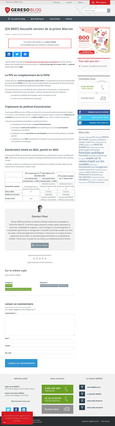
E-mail (8, 346)
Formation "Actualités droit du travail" (94, 66)
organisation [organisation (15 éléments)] (82, 172)
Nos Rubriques (37, 19)
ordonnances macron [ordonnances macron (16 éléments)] (101, 170)
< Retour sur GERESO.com (14, 2)
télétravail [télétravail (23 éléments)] (95, 182)
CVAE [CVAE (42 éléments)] (81, 144)
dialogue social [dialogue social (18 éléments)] (88, 145)
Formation (56, 2)
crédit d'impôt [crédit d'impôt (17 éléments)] (99, 142)
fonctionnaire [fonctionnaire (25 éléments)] (95, 150)
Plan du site (105, 421)
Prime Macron (63, 285)
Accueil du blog (18, 19)
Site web (8, 353)
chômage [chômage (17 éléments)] (98, 137)
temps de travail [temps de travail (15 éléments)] (83, 182)
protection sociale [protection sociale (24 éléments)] (96, 172)
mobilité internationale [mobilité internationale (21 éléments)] (86, 170)
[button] (4, 422)
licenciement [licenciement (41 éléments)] (85, 167)
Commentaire (10, 313)
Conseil (69, 2)
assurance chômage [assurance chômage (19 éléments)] (85, 137)
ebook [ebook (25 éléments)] (81, 150)
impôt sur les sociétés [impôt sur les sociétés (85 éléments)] (91, 162)
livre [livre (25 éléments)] (92, 167)
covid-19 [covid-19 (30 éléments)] (88, 142)
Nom (7, 338)
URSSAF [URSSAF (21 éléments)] (101, 182)
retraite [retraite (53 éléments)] (83, 179)
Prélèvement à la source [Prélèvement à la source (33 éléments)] (89, 174)
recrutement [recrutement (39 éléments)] (85, 177)
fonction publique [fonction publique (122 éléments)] (91, 152)
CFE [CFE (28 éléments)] (93, 137)
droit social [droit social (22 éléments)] (90, 147)
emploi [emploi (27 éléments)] (86, 150)
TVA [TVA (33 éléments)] (89, 182)
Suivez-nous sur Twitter (94, 117)
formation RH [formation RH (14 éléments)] (82, 158)
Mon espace (101, 2)
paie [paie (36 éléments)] (88, 172)
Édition (80, 2)
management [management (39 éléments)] (101, 167)
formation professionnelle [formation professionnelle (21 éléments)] (98, 156)
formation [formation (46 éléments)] (84, 155)
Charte (69, 19)
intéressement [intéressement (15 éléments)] (93, 165)
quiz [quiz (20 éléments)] (101, 175)
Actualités (9, 285)
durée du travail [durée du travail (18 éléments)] (99, 147)
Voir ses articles (40, 245)
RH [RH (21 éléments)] (88, 180)
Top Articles (55, 19)
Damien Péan (27, 34)
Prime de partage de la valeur (49, 285)
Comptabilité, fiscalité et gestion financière (18, 289)
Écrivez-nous (93, 98)
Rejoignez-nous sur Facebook (94, 112)
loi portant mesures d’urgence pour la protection (41, 62)
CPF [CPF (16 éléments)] (94, 142)
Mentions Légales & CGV (90, 421)
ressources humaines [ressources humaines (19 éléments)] (97, 177)
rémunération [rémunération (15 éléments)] (93, 180)
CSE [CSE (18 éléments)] (105, 142)
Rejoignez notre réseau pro (94, 122)
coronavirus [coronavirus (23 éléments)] (93, 140)
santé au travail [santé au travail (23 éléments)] (102, 180)
